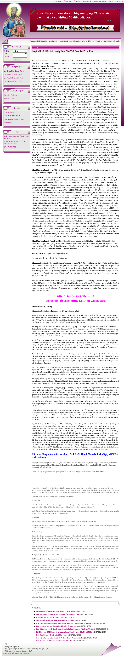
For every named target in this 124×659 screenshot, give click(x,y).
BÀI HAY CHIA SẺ (10, 147)
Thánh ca (99, 41)
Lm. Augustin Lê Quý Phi (12, 81)
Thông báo (43, 41)
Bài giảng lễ (53, 41)
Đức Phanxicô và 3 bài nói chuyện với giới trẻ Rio (54, 641)
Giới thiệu (107, 41)
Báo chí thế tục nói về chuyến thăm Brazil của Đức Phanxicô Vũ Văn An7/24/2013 (65, 629)
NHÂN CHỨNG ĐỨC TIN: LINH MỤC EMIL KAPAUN (54, 620)
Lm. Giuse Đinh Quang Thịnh (14, 71)
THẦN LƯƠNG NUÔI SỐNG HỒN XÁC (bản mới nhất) (15, 143)
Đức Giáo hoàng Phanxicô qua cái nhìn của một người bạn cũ (58, 614)
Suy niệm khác (9, 99)
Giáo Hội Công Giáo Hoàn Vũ (14, 119)
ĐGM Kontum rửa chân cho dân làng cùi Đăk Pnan (54, 611)
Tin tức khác (8, 123)
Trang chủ (34, 41)
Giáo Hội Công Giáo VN (12, 116)
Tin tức (92, 41)
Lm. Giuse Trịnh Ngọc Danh (13, 74)
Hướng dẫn (116, 41)
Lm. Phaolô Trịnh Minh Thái (13, 78)
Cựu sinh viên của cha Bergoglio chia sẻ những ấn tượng (57, 626)
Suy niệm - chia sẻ (81, 41)
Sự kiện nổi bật (9, 112)
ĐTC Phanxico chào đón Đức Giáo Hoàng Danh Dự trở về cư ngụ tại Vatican (63, 623)
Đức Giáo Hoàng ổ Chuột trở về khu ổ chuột (52, 635)
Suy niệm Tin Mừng (10, 95)
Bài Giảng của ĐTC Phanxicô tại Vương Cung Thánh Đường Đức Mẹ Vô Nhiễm (64, 632)
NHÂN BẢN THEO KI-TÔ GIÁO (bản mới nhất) (16, 138)
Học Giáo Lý (63, 41)
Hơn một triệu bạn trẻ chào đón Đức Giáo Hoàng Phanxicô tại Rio (60, 638)
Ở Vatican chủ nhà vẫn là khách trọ (48, 617)
